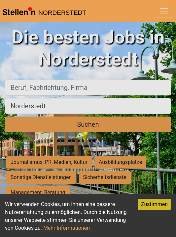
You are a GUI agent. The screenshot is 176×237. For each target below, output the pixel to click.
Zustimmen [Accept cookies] (154, 204)
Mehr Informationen (66, 228)
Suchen (88, 124)
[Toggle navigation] (164, 11)
